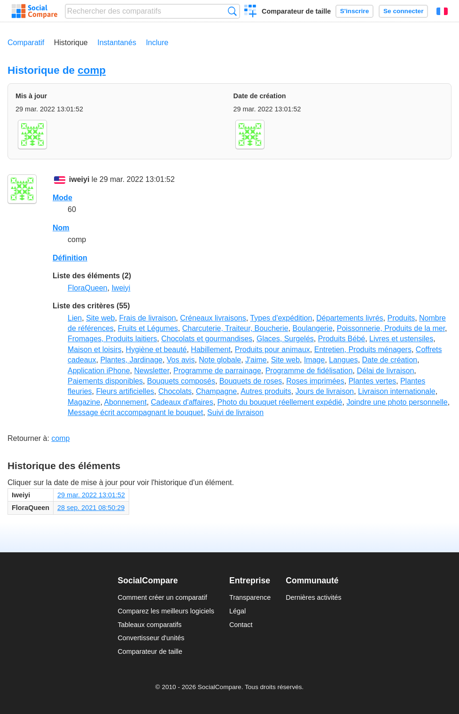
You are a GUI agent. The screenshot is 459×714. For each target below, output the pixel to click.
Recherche (232, 11)
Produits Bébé (342, 339)
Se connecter (403, 11)
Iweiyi (120, 288)
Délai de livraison (385, 371)
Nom (61, 228)
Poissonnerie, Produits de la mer (391, 328)
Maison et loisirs (95, 349)
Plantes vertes (372, 381)
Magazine (84, 402)
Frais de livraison (147, 318)
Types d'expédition (281, 318)
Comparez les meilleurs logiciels (165, 611)
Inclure (157, 43)
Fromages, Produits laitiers (112, 339)
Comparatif (26, 43)
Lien (75, 318)
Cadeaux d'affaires (182, 402)
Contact (241, 624)
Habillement (210, 349)
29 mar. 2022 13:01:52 (91, 495)
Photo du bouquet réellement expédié (280, 402)
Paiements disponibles (105, 381)
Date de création (389, 360)
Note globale (220, 360)
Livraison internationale (397, 391)
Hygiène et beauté (156, 349)
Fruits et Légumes (148, 328)
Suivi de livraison (235, 412)
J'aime (256, 360)
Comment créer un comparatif (162, 597)
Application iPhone (99, 371)
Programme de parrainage (217, 371)
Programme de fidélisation (309, 371)
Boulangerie (312, 328)
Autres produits (266, 391)
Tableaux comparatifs (149, 624)
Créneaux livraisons (213, 318)
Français (442, 11)
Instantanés (116, 43)
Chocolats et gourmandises (206, 339)
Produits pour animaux (272, 349)
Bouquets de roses (250, 381)
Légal (237, 611)
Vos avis (181, 360)
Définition (70, 258)
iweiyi (79, 179)
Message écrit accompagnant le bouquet (135, 412)
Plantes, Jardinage (131, 360)
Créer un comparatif (250, 12)
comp (92, 70)
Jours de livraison (325, 391)
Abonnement (125, 402)
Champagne (216, 391)
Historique (71, 43)
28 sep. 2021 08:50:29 (90, 507)
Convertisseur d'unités (150, 638)
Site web (100, 318)
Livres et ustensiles (401, 339)
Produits (401, 318)
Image (314, 360)
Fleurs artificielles (125, 391)
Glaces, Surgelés (285, 339)
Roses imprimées (315, 381)
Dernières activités (313, 597)
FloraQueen (88, 288)
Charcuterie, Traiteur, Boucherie (235, 328)
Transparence (250, 597)
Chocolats (175, 391)
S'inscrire (354, 11)
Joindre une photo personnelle (396, 402)
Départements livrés (349, 318)
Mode (62, 198)
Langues (343, 360)
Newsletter (151, 371)
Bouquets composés (181, 381)
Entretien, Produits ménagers (363, 349)
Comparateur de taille (296, 11)
